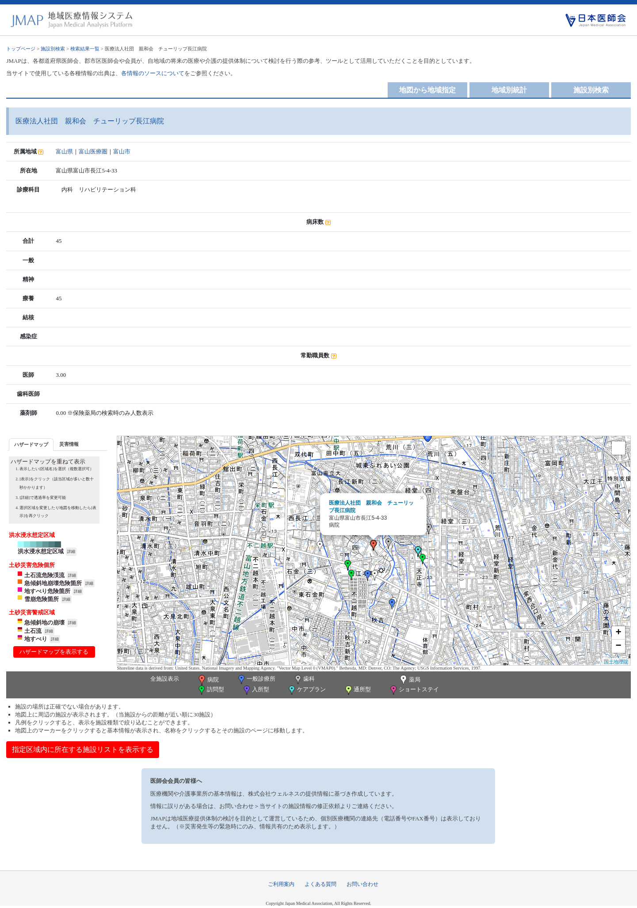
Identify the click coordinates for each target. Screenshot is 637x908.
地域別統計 (509, 90)
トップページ (20, 48)
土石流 (33, 631)
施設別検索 (53, 48)
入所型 (255, 690)
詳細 (71, 551)
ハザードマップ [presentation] (31, 444)
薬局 (409, 680)
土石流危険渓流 (44, 575)
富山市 (121, 151)
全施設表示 (164, 678)
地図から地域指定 (427, 90)
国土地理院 (616, 661)
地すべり (35, 639)
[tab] (31, 444)
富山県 (64, 151)
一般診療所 (255, 679)
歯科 (304, 679)
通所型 (357, 690)
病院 (208, 680)
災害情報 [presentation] (69, 444)
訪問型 (210, 690)
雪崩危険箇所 (41, 599)
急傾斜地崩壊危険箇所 (53, 583)
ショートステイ (414, 690)
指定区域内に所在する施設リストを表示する (82, 749)
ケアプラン (306, 690)
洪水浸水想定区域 (41, 551)
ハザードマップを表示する (53, 651)
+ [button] (618, 633)
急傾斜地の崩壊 (44, 622)
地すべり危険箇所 (47, 591)
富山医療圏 (93, 151)
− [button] (618, 646)
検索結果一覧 (84, 48)
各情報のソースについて (152, 73)
